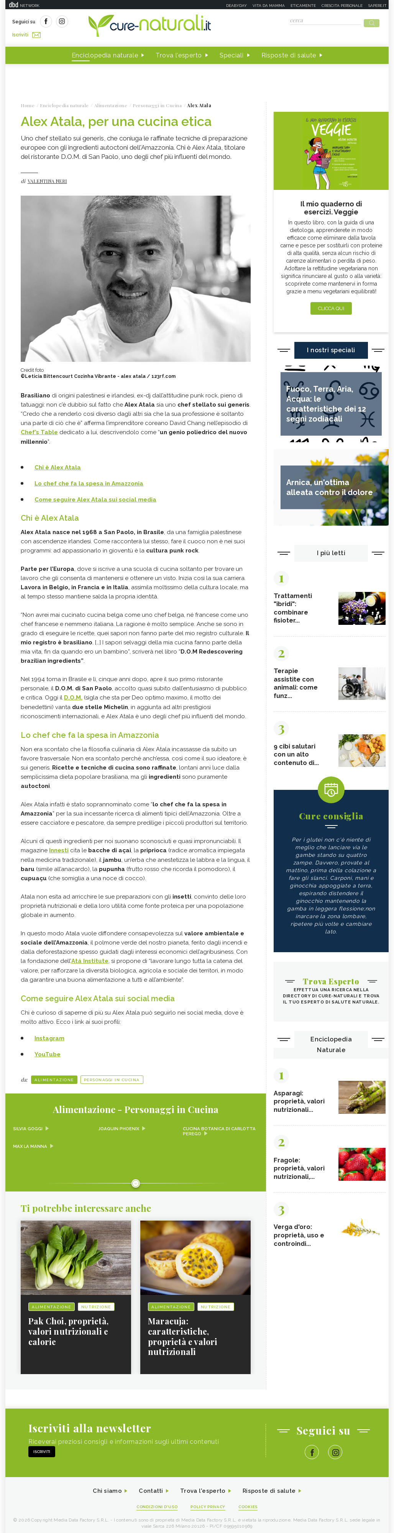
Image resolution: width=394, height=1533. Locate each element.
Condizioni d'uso (154, 1502)
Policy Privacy (209, 1502)
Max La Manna (30, 1141)
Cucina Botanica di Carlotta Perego (207, 1126)
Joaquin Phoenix (119, 1123)
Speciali (232, 53)
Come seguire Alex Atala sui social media (95, 495)
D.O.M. (73, 693)
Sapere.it (377, 5)
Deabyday (236, 5)
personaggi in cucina (112, 1074)
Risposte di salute (289, 53)
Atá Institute (89, 956)
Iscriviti (98, 22)
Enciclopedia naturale (105, 53)
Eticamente (303, 5)
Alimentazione (54, 1074)
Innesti (59, 846)
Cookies (252, 1502)
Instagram (49, 1033)
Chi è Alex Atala (57, 464)
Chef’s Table (39, 430)
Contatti (148, 1487)
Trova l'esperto (179, 53)
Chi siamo (103, 1487)
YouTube (47, 1048)
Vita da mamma (269, 5)
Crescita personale (342, 5)
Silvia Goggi (28, 1123)
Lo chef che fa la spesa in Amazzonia (88, 480)
